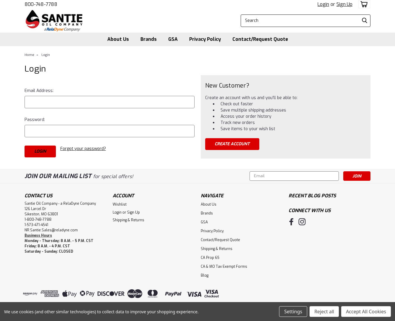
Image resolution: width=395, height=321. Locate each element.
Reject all (324, 311)
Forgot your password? (83, 148)
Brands (148, 39)
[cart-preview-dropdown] (362, 4)
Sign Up (344, 4)
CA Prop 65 (210, 257)
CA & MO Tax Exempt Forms (224, 266)
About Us (118, 39)
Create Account (232, 144)
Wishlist (120, 204)
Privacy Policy (205, 39)
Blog (204, 275)
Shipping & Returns (128, 220)
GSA (173, 39)
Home (29, 55)
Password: (35, 119)
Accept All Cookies (366, 311)
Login (323, 4)
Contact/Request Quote (260, 39)
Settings (293, 311)
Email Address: (39, 90)
